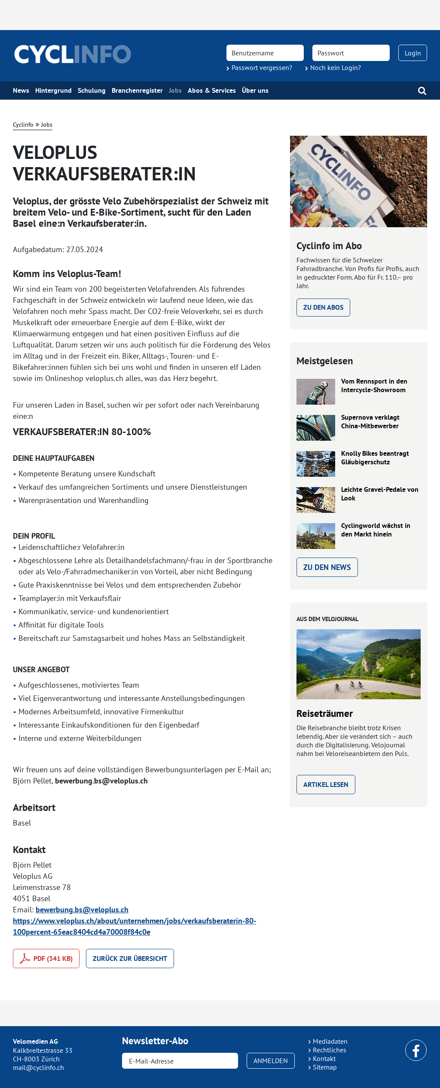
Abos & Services (212, 90)
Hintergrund (53, 90)
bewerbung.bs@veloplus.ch (82, 909)
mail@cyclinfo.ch (38, 1067)
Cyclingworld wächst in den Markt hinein (375, 530)
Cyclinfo (23, 124)
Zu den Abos (323, 307)
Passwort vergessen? (262, 67)
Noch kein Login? (335, 67)
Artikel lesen (325, 784)
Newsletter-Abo (155, 1041)
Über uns (255, 90)
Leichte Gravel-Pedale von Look (380, 494)
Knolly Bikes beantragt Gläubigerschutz (375, 457)
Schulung (92, 90)
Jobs (175, 90)
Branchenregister (137, 90)
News (21, 90)
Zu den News (327, 567)
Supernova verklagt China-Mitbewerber (370, 421)
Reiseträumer (324, 713)
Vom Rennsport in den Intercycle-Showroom (374, 385)
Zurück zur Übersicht (130, 958)
